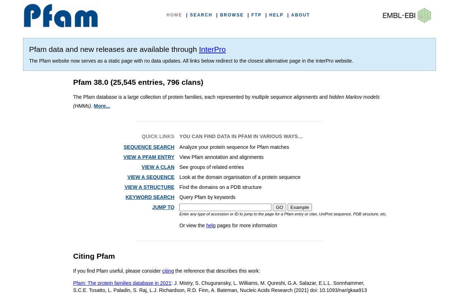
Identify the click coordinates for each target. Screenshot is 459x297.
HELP (276, 15)
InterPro (212, 49)
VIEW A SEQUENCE (150, 177)
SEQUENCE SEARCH (149, 147)
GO (279, 207)
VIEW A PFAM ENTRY (148, 157)
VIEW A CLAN (158, 167)
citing (168, 271)
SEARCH (201, 15)
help (211, 225)
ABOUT (300, 15)
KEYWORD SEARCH (150, 197)
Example (299, 207)
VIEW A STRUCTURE (149, 187)
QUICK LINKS (158, 136)
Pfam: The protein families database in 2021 (122, 283)
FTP (256, 15)
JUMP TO (163, 207)
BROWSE (232, 15)
